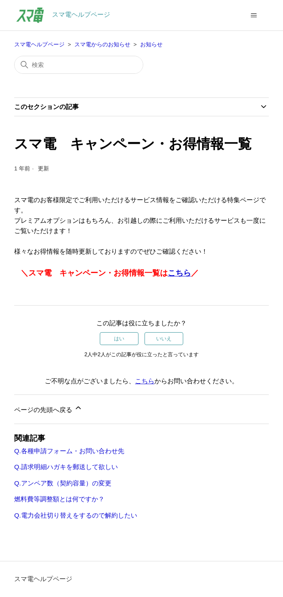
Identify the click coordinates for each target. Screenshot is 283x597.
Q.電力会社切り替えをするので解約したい (75, 515)
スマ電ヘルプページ (39, 44)
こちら (179, 273)
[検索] (79, 64)
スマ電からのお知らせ (102, 44)
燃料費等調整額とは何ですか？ (59, 499)
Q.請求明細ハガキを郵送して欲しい (66, 466)
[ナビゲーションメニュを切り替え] (253, 15)
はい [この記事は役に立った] (119, 339)
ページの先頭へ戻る (48, 408)
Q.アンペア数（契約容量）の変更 (62, 483)
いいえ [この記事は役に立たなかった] (164, 339)
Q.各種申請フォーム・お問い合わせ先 (69, 451)
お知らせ (151, 44)
